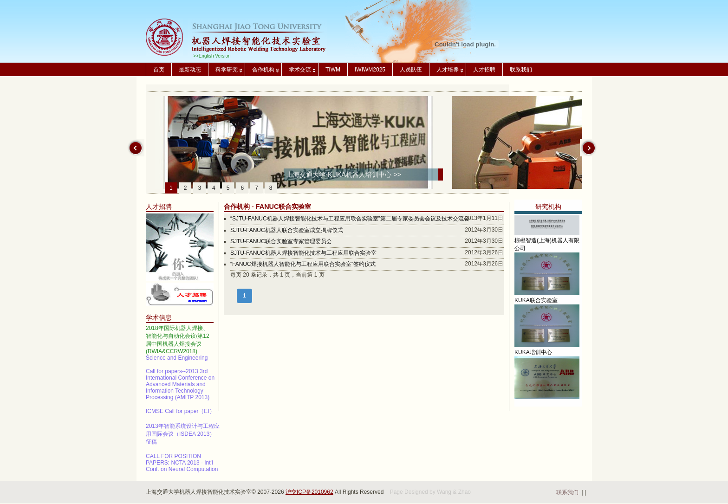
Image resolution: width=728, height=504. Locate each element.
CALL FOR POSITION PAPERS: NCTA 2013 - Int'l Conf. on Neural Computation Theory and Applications (182, 468)
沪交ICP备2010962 (309, 492)
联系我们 (521, 69)
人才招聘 (484, 69)
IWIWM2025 (370, 69)
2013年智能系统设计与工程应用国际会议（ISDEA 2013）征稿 (183, 436)
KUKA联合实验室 (536, 303)
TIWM (332, 69)
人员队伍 (411, 69)
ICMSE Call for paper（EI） (180, 413)
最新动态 (190, 69)
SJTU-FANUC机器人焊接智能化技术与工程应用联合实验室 (303, 253)
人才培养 (447, 69)
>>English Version (212, 55)
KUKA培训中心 (533, 355)
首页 (158, 69)
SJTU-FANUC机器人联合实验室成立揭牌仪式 (286, 230)
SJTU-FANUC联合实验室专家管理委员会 (281, 241)
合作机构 (263, 69)
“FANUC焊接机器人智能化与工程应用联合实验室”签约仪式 (303, 264)
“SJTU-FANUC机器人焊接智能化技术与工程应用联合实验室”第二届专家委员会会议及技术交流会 (349, 218)
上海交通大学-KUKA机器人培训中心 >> (343, 174)
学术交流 (300, 69)
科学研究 (226, 69)
